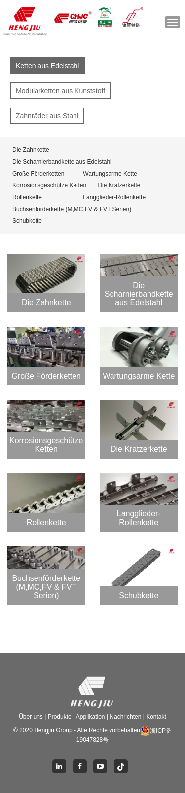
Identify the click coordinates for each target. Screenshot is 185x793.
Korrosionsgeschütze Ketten (49, 185)
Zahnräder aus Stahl (47, 116)
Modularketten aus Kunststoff (60, 91)
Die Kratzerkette (119, 185)
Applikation (90, 716)
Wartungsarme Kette (110, 173)
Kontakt (156, 716)
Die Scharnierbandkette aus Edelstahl (61, 161)
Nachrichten (126, 716)
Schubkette (27, 220)
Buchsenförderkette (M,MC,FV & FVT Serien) (71, 209)
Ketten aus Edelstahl (47, 66)
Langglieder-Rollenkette (114, 197)
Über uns (31, 716)
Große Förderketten (38, 173)
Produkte (60, 716)
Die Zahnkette (30, 149)
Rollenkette (27, 197)
